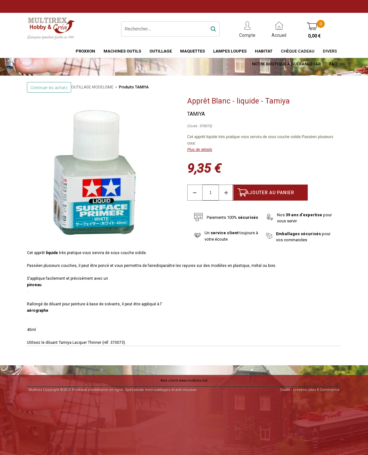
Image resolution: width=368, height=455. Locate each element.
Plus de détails (199, 149)
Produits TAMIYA (134, 87)
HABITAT (263, 51)
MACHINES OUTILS (122, 51)
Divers (330, 51)
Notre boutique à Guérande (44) (286, 64)
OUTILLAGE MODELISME (92, 87)
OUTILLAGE (160, 51)
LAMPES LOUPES (230, 51)
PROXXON (85, 51)
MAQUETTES (192, 51)
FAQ (333, 64)
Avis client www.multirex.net (184, 380)
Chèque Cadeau (297, 51)
